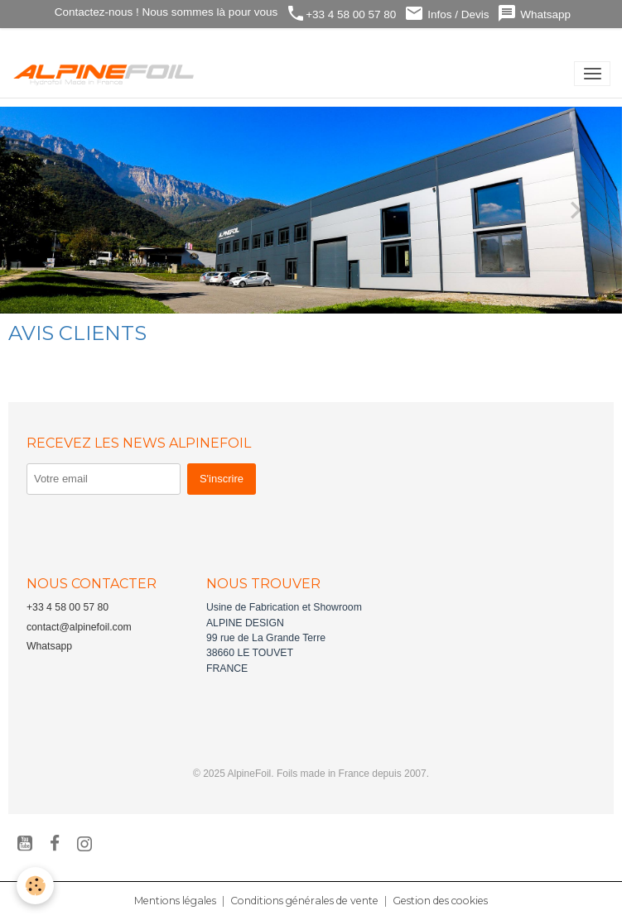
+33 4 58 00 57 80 (341, 13)
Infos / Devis (446, 13)
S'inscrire (221, 478)
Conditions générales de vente (304, 900)
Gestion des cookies (440, 900)
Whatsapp (534, 13)
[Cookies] (35, 885)
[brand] (107, 73)
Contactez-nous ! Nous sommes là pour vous (164, 12)
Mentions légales (175, 900)
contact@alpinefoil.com (79, 627)
